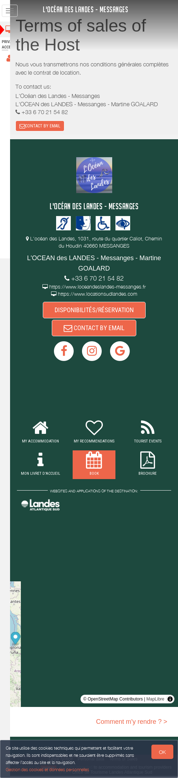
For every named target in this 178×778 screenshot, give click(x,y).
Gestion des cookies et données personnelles (47, 769)
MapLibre (155, 701)
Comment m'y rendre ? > (131, 723)
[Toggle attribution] (170, 701)
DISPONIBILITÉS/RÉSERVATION (98, 311)
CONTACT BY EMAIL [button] (48, 126)
